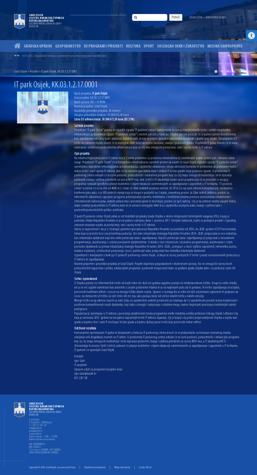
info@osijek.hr (35, 428)
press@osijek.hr (36, 431)
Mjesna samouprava (225, 46)
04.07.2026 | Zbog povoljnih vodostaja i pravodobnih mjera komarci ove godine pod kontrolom (64, 55)
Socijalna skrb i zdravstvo (180, 46)
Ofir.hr (149, 467)
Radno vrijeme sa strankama (42, 439)
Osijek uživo (195, 17)
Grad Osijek (20, 72)
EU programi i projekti (103, 46)
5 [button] (240, 72)
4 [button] (234, 72)
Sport (149, 46)
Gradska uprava (38, 46)
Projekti (34, 72)
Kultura (133, 46)
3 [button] (228, 72)
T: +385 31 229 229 (38, 425)
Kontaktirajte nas (216, 17)
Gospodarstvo (68, 46)
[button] (251, 35)
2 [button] (222, 72)
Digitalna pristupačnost (95, 467)
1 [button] (216, 72)
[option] (128, 38)
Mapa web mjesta (122, 467)
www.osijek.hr (35, 434)
